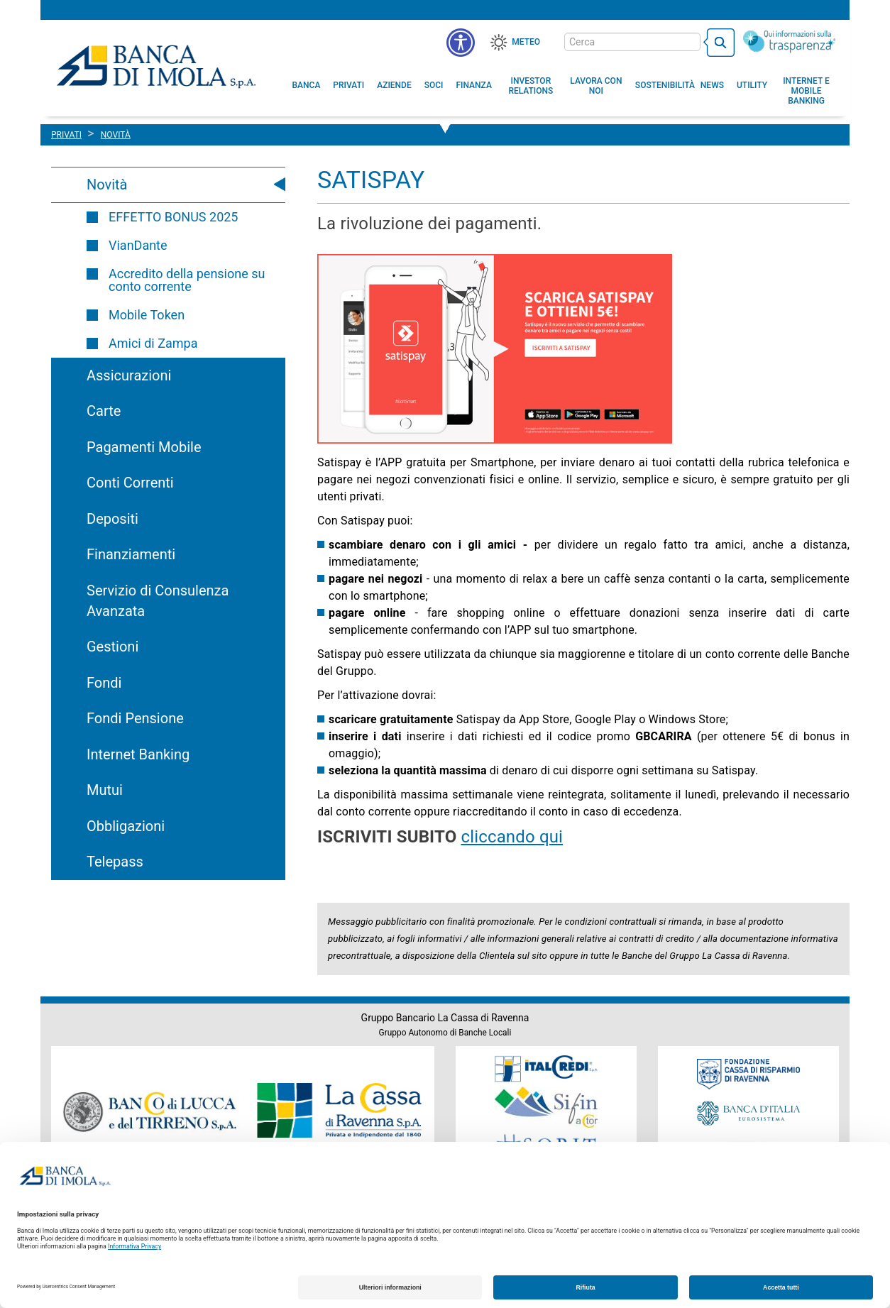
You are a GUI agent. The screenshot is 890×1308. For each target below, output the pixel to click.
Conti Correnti (130, 482)
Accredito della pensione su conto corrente (187, 280)
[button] (460, 42)
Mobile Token (147, 314)
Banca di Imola (155, 66)
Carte (104, 410)
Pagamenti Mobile (144, 447)
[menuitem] (306, 85)
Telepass (115, 861)
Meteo (526, 42)
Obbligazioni (126, 826)
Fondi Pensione (135, 718)
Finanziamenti (131, 554)
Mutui (105, 789)
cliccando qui (512, 837)
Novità (107, 184)
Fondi (104, 682)
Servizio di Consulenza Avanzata (158, 601)
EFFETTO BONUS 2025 (173, 216)
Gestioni (112, 646)
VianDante (138, 245)
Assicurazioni (129, 375)
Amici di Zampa (153, 343)
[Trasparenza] (789, 41)
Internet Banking (138, 754)
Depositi (112, 518)
